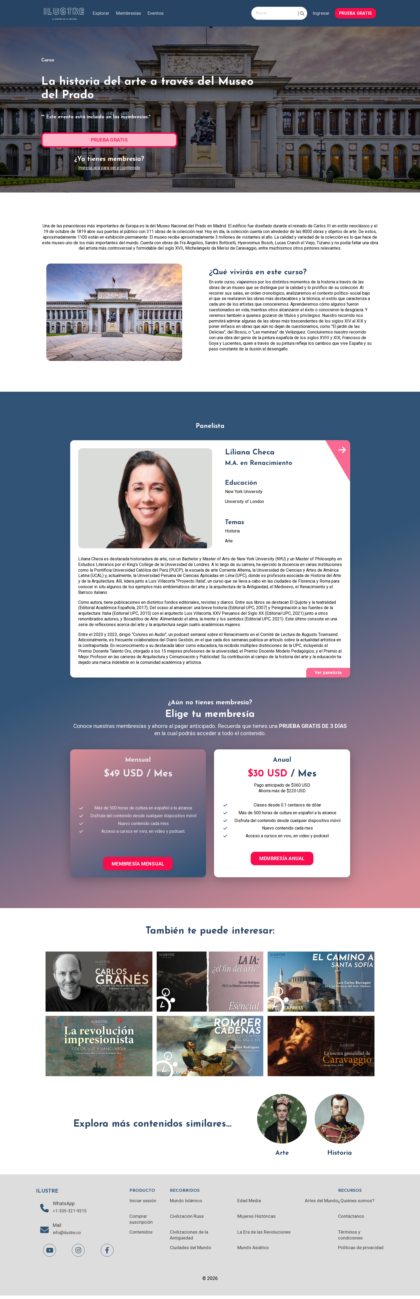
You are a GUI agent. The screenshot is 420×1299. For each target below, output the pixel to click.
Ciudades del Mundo (191, 1250)
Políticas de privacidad (350, 1254)
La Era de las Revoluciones (265, 1235)
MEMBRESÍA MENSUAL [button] (138, 864)
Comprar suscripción (142, 1222)
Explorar (101, 13)
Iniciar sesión (143, 1202)
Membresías (130, 13)
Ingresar (320, 13)
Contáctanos (351, 1219)
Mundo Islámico (187, 1202)
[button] (355, 13)
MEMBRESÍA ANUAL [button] (282, 859)
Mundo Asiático (253, 1250)
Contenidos (141, 1235)
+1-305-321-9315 (71, 1214)
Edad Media (249, 1202)
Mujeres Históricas (257, 1219)
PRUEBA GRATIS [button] (355, 13)
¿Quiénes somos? (357, 1202)
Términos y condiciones (351, 1238)
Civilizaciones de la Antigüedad (190, 1238)
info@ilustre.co (69, 1236)
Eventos (159, 13)
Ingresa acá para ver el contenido (109, 167)
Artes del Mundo (320, 1202)
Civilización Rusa (188, 1219)
